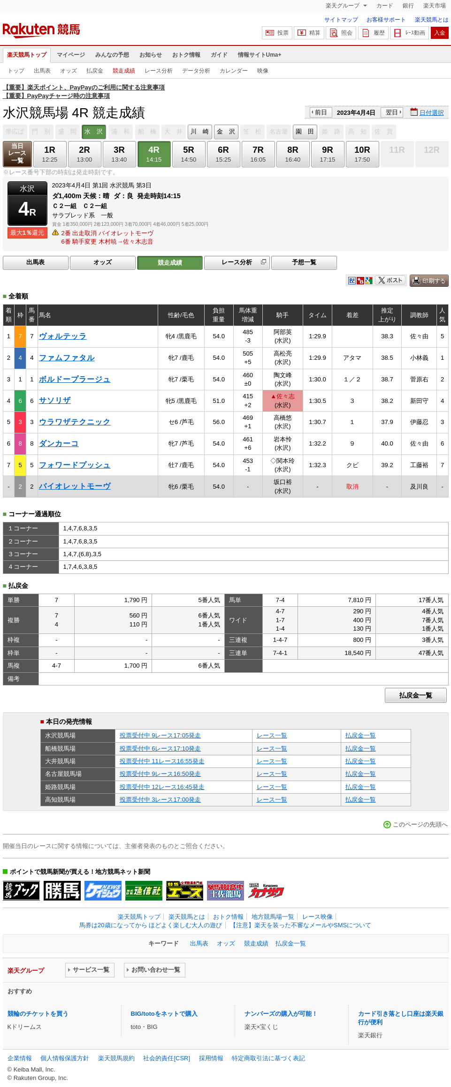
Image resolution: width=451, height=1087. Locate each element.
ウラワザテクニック (75, 422)
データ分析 (196, 70)
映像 (262, 70)
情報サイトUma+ (260, 55)
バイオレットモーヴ (75, 486)
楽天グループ (343, 5)
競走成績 (124, 70)
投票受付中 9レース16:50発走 (160, 773)
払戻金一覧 (415, 695)
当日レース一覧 (17, 153)
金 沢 (226, 131)
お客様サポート (386, 19)
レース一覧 (272, 735)
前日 (321, 112)
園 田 (305, 131)
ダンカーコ (59, 443)
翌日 (392, 112)
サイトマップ (341, 19)
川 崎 (200, 131)
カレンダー (234, 70)
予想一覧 (304, 262)
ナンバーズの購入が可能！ (281, 1013)
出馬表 (42, 70)
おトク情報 (186, 55)
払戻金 (94, 70)
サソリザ (55, 400)
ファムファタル (67, 358)
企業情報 (20, 1058)
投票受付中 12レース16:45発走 (162, 786)
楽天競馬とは (432, 19)
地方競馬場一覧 (273, 916)
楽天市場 (434, 5)
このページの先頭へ (420, 824)
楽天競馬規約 (116, 1058)
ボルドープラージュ (75, 379)
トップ (16, 70)
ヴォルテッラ (63, 336)
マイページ (71, 55)
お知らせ (150, 55)
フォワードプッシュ (75, 465)
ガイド (219, 55)
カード (384, 5)
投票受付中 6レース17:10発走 (160, 748)
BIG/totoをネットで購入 (164, 1013)
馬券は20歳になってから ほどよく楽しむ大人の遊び (150, 925)
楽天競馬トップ (26, 55)
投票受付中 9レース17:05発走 (160, 735)
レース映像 (317, 916)
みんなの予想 (112, 55)
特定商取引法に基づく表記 (268, 1058)
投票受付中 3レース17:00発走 (160, 799)
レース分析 (159, 70)
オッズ (68, 70)
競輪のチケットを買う (38, 1013)
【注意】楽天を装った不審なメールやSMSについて (300, 925)
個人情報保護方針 (64, 1058)
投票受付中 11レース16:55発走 (162, 761)
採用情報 (211, 1058)
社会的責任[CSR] (166, 1058)
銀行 (408, 5)
